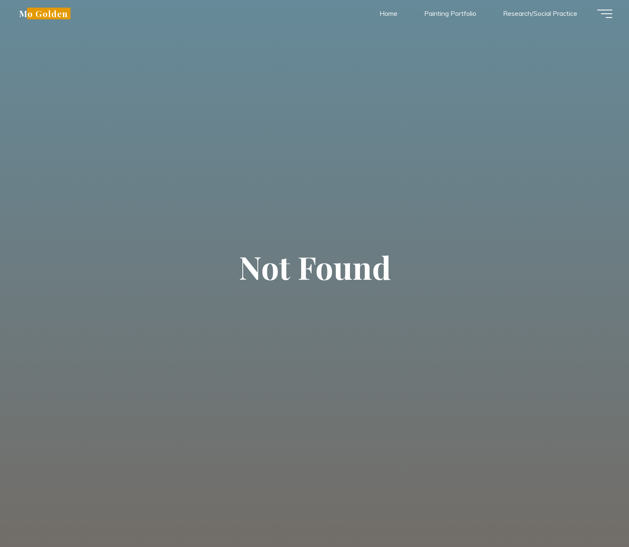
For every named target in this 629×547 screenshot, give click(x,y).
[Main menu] (604, 14)
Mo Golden (43, 13)
